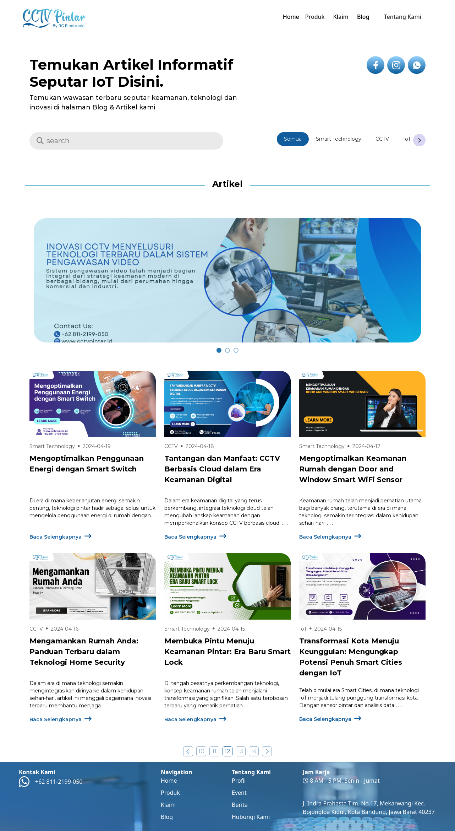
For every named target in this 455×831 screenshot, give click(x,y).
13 (240, 751)
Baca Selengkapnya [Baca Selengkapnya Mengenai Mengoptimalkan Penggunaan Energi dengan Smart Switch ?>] (60, 537)
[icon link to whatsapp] (417, 65)
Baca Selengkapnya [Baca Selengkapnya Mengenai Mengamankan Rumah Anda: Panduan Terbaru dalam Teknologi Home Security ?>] (60, 719)
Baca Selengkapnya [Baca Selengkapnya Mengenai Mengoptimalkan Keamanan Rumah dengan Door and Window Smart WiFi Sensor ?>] (330, 537)
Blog (363, 17)
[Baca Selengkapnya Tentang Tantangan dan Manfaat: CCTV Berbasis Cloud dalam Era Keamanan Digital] (227, 404)
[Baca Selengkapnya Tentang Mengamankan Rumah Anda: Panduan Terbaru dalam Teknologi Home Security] (92, 586)
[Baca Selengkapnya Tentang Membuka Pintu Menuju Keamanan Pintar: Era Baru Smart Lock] (227, 586)
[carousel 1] (227, 350)
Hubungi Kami (251, 817)
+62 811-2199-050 (58, 782)
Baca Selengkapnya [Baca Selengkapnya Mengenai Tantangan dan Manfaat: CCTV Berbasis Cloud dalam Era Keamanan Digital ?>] (195, 537)
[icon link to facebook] (375, 65)
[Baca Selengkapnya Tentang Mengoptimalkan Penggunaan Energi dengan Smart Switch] (92, 404)
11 (214, 751)
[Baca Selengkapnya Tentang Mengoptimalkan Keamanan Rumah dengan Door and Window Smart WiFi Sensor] (362, 404)
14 (254, 751)
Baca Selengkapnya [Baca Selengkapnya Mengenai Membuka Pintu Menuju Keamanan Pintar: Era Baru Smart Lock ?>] (195, 719)
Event (239, 793)
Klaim (341, 17)
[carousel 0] (218, 350)
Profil (239, 780)
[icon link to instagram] (396, 65)
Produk (170, 793)
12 (227, 751)
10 (201, 751)
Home (291, 17)
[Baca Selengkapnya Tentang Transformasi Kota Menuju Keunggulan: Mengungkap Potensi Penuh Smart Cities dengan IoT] (362, 586)
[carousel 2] (236, 350)
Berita (240, 805)
